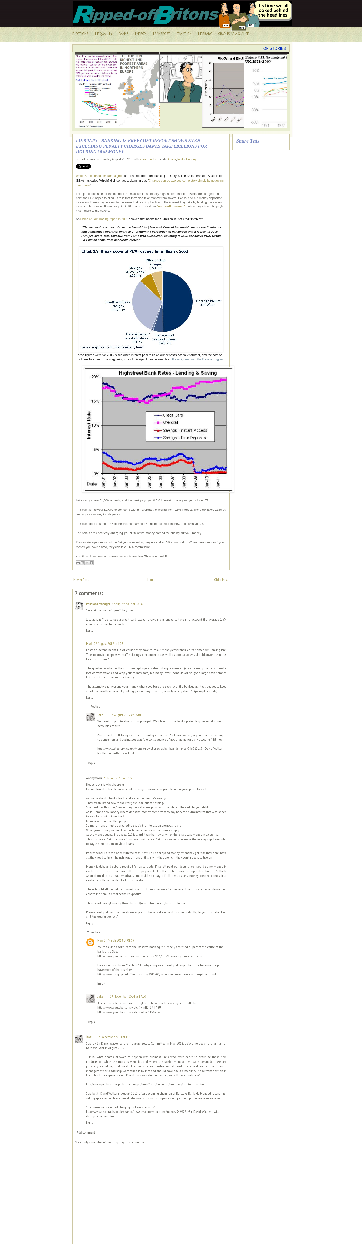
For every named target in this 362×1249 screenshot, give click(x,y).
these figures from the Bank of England (198, 359)
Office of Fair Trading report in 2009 (104, 219)
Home (151, 580)
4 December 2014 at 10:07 (116, 1037)
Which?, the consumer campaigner (99, 176)
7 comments (148, 159)
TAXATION (184, 34)
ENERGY (140, 34)
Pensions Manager (98, 604)
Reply (89, 630)
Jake (100, 715)
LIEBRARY (205, 34)
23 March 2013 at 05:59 (118, 778)
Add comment (86, 1133)
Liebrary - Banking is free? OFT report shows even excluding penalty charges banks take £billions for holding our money (141, 146)
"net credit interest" (171, 206)
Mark (89, 644)
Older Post (221, 580)
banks (181, 159)
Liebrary (191, 159)
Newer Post (81, 580)
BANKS (124, 34)
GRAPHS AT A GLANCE (233, 34)
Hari (100, 940)
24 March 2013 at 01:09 (119, 940)
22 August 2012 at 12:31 (109, 644)
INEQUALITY (103, 34)
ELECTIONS (80, 34)
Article (172, 159)
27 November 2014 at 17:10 (128, 997)
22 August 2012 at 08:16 (127, 604)
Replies (95, 707)
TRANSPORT (161, 34)
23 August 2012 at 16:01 (125, 715)
